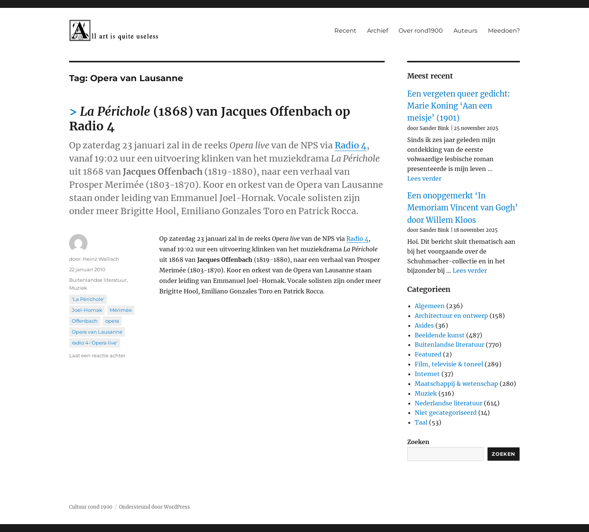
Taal (421, 422)
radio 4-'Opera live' (95, 343)
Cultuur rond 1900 (90, 507)
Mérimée (121, 310)
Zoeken (418, 442)
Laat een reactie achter (97, 355)
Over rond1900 (421, 30)
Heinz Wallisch (101, 259)
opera (112, 321)
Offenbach (85, 321)
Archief (377, 30)
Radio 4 (351, 145)
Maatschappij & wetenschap (456, 383)
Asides (424, 325)
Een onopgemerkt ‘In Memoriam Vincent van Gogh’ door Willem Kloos (462, 208)
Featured (428, 354)
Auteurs (465, 30)
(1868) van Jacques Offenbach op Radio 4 (209, 119)
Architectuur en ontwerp (451, 315)
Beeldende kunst (440, 335)
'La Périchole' (88, 299)
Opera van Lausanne (97, 332)
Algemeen (430, 306)
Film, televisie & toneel (449, 364)
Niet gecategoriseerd (446, 412)
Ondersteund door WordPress (154, 507)
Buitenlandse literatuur (98, 280)
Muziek (78, 288)
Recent (345, 30)
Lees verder (424, 178)
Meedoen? (504, 30)
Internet (427, 374)
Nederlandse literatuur (448, 403)
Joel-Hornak (87, 310)
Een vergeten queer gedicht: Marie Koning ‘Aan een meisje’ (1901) (458, 106)
